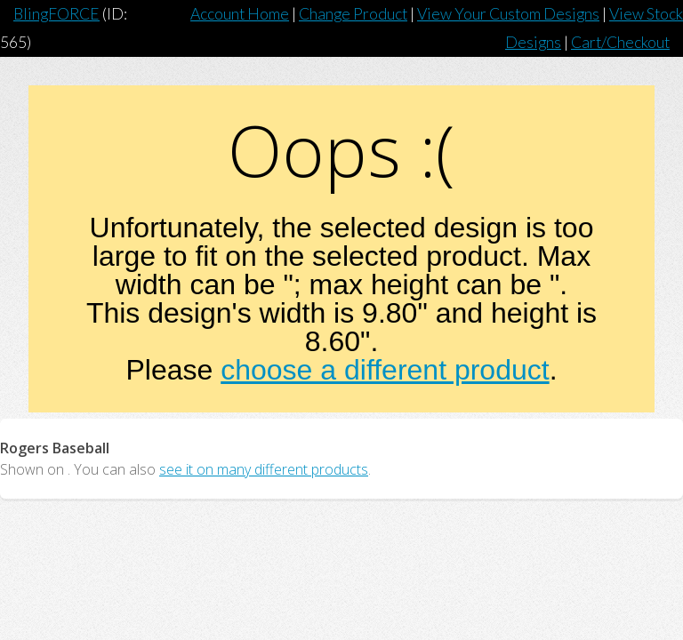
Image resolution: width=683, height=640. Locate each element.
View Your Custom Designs (508, 13)
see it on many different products (263, 469)
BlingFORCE (56, 13)
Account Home (239, 13)
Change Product (353, 13)
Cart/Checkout (620, 42)
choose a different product (385, 370)
